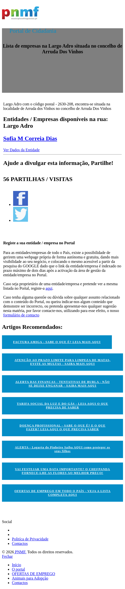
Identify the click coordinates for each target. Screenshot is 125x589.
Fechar (7, 556)
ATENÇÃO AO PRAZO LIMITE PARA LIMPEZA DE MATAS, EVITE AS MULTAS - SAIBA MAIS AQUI (63, 362)
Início (16, 565)
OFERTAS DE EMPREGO (33, 574)
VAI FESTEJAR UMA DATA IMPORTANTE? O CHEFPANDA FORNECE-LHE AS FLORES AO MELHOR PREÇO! (62, 471)
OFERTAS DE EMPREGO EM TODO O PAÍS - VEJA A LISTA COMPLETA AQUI (62, 492)
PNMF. (20, 552)
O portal (18, 569)
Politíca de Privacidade (30, 539)
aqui (49, 288)
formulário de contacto (21, 315)
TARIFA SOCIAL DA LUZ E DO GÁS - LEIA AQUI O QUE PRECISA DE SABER (62, 405)
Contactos (20, 543)
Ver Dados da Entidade (21, 150)
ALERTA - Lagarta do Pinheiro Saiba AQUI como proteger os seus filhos (62, 449)
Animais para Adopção (30, 578)
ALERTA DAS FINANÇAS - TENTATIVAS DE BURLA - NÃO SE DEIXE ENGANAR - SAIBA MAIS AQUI (62, 383)
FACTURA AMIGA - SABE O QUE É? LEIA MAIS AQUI (57, 342)
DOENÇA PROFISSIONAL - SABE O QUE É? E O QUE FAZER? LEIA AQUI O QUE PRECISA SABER (62, 427)
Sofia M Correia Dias (30, 138)
